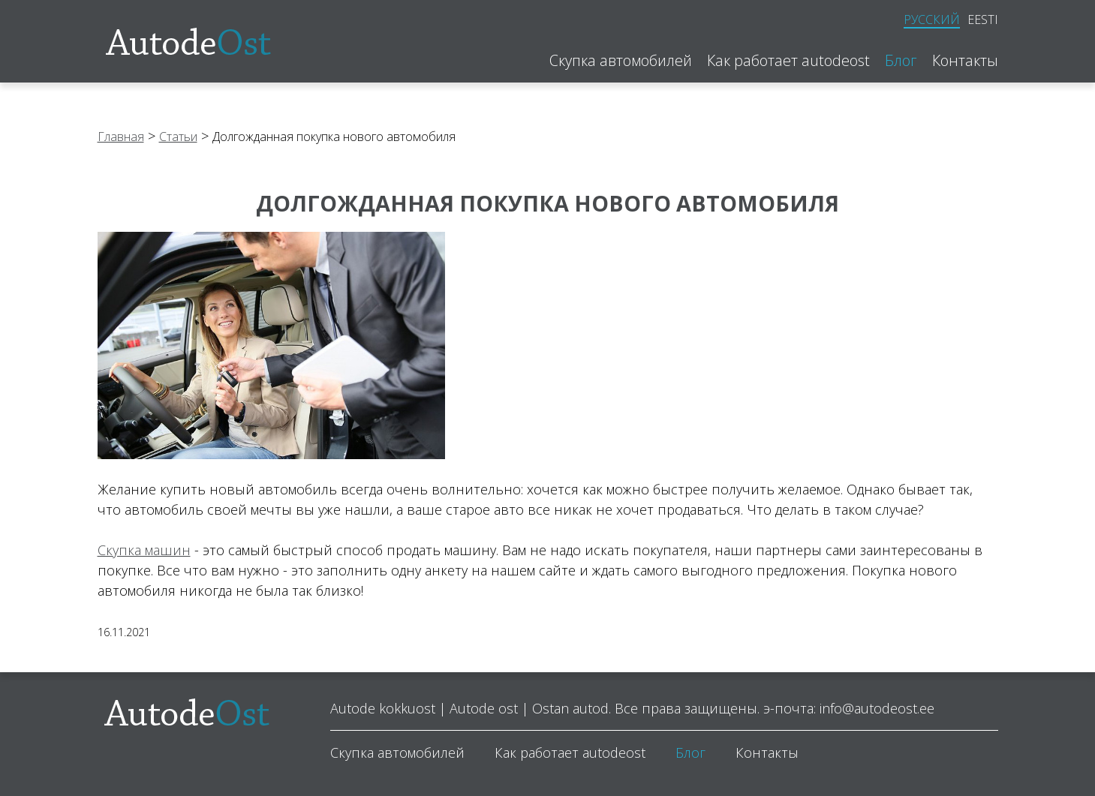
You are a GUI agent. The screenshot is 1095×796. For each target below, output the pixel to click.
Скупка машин (144, 550)
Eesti (982, 19)
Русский (932, 20)
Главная (121, 136)
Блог (901, 60)
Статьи (178, 136)
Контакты (965, 60)
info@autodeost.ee (877, 708)
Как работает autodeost (788, 60)
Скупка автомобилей (620, 60)
